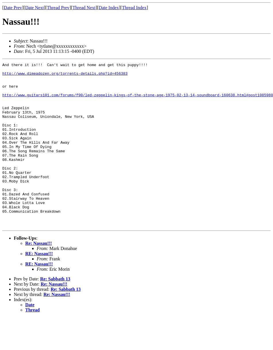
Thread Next (84, 7)
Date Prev (13, 7)
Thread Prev (58, 7)
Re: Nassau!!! (38, 276)
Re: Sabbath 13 (55, 311)
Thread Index (134, 7)
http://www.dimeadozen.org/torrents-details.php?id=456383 (65, 75)
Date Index (109, 7)
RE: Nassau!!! (39, 286)
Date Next (34, 7)
